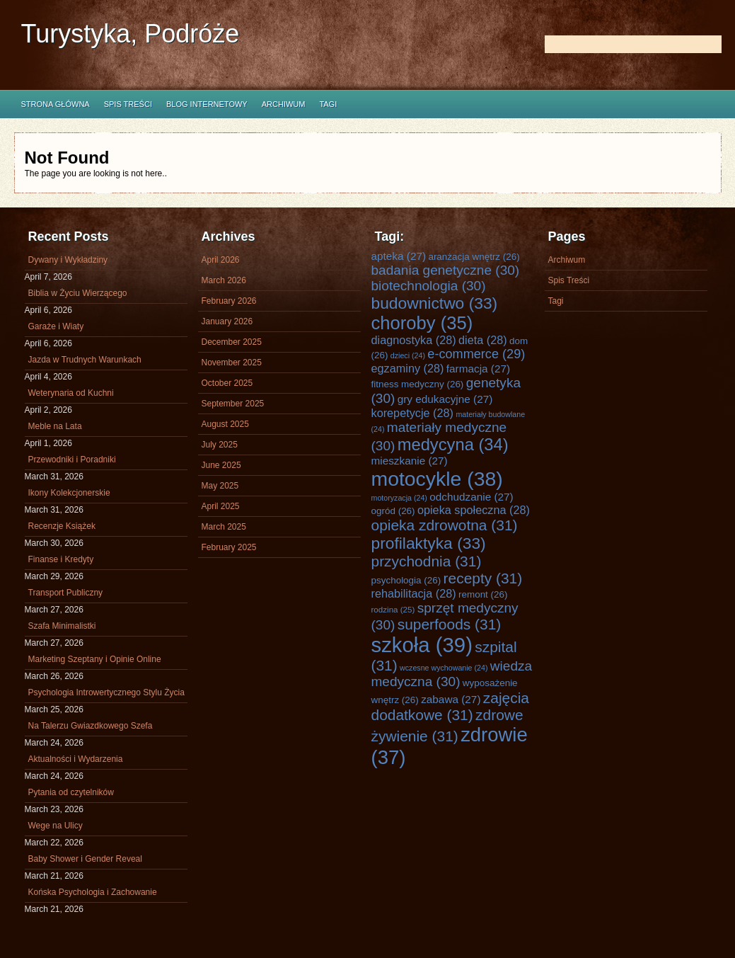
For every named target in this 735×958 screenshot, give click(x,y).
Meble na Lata (55, 426)
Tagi (328, 104)
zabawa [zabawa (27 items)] (450, 699)
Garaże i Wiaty (56, 326)
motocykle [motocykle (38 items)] (437, 478)
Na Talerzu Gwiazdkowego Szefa (90, 726)
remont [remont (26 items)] (483, 594)
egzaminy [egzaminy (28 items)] (407, 368)
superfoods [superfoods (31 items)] (450, 624)
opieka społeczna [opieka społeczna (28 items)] (473, 509)
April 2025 (221, 506)
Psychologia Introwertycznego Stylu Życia (106, 692)
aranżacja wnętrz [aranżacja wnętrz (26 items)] (473, 256)
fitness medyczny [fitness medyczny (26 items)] (417, 384)
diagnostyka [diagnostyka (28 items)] (413, 339)
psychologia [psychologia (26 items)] (406, 580)
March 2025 (224, 527)
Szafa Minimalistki (62, 626)
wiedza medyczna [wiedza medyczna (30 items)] (452, 673)
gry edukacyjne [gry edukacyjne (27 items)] (445, 399)
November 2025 (232, 362)
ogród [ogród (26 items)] (393, 511)
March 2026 (224, 280)
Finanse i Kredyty (61, 559)
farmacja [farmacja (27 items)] (478, 369)
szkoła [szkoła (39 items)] (422, 644)
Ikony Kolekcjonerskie (69, 493)
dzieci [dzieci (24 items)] (407, 355)
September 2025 (233, 404)
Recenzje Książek (62, 526)
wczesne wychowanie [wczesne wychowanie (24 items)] (443, 667)
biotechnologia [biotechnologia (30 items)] (428, 285)
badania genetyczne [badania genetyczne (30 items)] (445, 270)
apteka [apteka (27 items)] (399, 256)
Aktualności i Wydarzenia (75, 759)
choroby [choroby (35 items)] (422, 323)
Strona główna (55, 104)
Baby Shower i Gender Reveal (85, 859)
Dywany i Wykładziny (68, 260)
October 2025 (227, 383)
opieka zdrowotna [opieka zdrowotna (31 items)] (444, 525)
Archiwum (284, 104)
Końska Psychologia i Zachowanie (92, 892)
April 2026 (221, 260)
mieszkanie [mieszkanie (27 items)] (409, 461)
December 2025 (232, 342)
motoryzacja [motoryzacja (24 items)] (399, 498)
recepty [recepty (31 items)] (483, 578)
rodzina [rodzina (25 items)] (393, 609)
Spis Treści (128, 104)
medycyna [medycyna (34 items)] (453, 444)
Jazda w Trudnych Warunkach (84, 360)
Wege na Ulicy (55, 826)
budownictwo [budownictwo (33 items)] (434, 303)
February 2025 (229, 547)
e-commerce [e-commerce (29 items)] (476, 354)
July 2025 (220, 445)
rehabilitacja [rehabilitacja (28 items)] (413, 593)
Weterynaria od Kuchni (71, 393)
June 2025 (221, 465)
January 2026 (227, 321)
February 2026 (229, 301)
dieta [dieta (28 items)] (482, 339)
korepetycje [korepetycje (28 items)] (412, 412)
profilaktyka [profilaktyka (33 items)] (428, 543)
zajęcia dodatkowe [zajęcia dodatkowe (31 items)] (450, 706)
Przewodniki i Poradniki (72, 459)
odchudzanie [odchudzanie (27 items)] (471, 497)
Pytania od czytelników (71, 792)
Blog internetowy (207, 104)
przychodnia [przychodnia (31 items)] (426, 561)
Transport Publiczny (65, 593)
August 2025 (225, 424)
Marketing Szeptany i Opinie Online (94, 659)
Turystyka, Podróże (130, 33)
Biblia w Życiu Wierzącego (77, 293)
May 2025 (220, 486)
